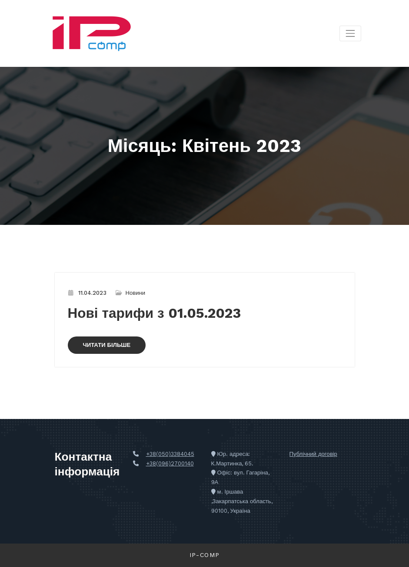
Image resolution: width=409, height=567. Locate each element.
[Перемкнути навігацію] (350, 33)
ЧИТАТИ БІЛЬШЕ (107, 345)
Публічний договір (313, 454)
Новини (136, 293)
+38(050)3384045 (170, 454)
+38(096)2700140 (170, 463)
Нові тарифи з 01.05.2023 (154, 313)
